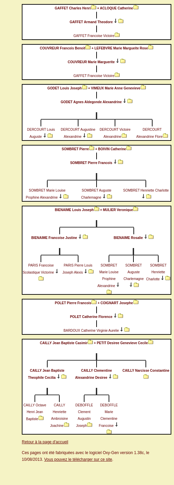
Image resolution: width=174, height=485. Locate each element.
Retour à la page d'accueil (45, 442)
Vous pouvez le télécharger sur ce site (78, 459)
